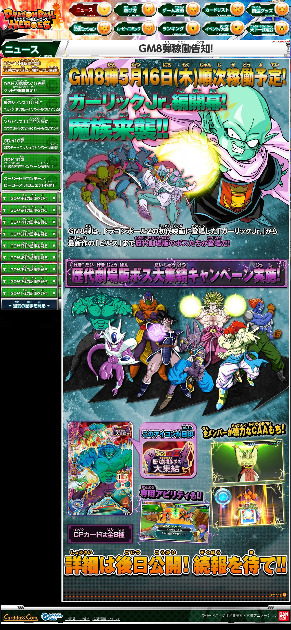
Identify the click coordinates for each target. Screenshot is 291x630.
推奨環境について (106, 619)
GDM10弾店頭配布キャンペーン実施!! (31, 162)
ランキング (180, 28)
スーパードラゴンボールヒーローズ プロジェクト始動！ (31, 181)
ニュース (91, 9)
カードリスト (224, 9)
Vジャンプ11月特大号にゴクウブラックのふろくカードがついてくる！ (31, 124)
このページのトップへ (176, 595)
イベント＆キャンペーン (224, 28)
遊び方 (136, 9)
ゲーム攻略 (180, 9)
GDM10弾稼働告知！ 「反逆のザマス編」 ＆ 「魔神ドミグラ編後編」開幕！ (31, 67)
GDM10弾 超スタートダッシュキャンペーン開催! (31, 143)
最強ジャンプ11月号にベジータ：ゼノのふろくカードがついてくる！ (31, 105)
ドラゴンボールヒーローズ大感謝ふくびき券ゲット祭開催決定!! (31, 86)
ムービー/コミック (136, 28)
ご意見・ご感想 (77, 619)
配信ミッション (91, 28)
